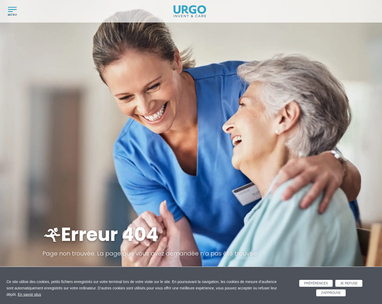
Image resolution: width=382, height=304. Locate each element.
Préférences (316, 283)
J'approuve (331, 293)
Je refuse (349, 283)
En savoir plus (29, 294)
